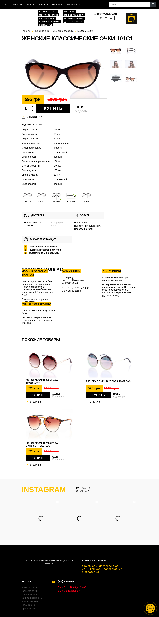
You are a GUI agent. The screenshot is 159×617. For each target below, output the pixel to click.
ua (110, 18)
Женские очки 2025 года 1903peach (109, 381)
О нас (5, 4)
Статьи (31, 4)
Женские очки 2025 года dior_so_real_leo (42, 444)
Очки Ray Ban (29, 594)
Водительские (74, 18)
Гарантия (57, 4)
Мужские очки (73, 15)
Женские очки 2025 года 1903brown (42, 381)
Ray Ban (69, 12)
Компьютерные (49, 22)
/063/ (105, 14)
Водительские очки (32, 598)
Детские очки (73, 22)
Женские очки (48, 15)
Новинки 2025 (48, 12)
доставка (43, 4)
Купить (53, 108)
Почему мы (17, 4)
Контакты (45, 25)
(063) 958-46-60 (66, 581)
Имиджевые (47, 18)
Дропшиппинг (73, 4)
